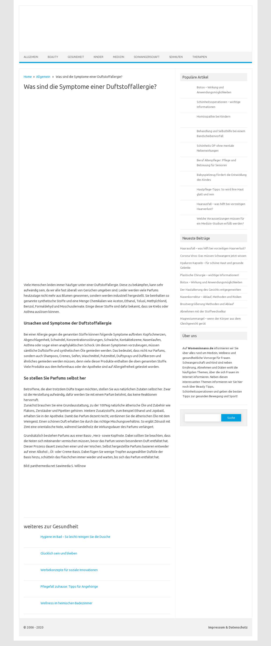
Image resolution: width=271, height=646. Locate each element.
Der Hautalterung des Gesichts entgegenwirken (210, 289)
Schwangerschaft (147, 56)
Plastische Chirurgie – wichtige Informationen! (209, 275)
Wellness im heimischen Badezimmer (66, 603)
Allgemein (31, 56)
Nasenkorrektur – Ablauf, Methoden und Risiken (210, 296)
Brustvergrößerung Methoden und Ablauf (207, 304)
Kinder (98, 56)
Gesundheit (76, 56)
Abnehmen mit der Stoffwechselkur (203, 311)
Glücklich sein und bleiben (59, 553)
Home (28, 77)
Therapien (199, 56)
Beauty (53, 56)
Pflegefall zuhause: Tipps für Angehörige (69, 586)
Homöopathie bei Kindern (213, 116)
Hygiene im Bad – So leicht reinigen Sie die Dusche (75, 537)
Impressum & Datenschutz (228, 627)
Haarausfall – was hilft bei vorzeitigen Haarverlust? (213, 248)
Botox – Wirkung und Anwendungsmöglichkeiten (211, 282)
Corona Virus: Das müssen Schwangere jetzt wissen (213, 255)
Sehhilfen (176, 56)
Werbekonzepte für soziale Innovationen (69, 570)
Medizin (118, 56)
